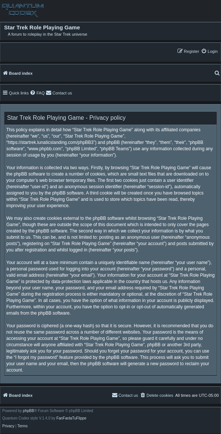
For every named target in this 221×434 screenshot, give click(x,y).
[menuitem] (209, 51)
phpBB (28, 411)
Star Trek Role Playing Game (42, 27)
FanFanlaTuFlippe (71, 418)
